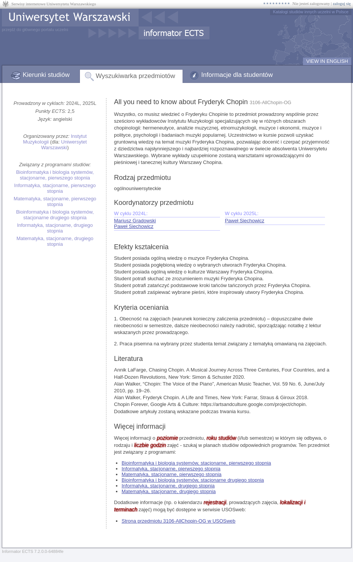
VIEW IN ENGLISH (327, 61)
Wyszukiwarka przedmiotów (135, 76)
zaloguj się (342, 3)
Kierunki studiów (46, 74)
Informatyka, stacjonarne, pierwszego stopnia (54, 188)
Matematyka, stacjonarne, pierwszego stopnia (55, 201)
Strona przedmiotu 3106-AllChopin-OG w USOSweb (179, 521)
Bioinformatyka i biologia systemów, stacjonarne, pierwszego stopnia (55, 175)
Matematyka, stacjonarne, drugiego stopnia (54, 241)
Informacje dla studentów (237, 74)
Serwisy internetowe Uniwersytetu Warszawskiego (53, 4)
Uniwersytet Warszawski (64, 144)
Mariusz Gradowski (135, 220)
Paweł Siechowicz (133, 226)
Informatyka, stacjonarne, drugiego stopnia (55, 228)
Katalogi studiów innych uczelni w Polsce (310, 11)
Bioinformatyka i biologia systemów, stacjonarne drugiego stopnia (55, 214)
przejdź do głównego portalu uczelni (35, 29)
